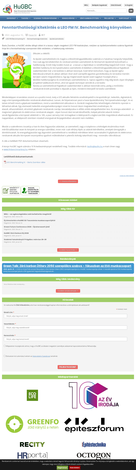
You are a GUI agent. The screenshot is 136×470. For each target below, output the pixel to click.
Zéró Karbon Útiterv (89, 18)
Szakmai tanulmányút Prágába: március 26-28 (25, 239)
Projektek (109, 18)
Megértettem (62, 468)
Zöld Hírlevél (116, 5)
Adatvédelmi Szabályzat (41, 356)
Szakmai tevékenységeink (45, 18)
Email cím (9, 312)
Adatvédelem (75, 468)
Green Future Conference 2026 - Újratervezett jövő (26, 227)
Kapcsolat (124, 18)
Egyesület (11, 18)
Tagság (24, 18)
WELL (86, 5)
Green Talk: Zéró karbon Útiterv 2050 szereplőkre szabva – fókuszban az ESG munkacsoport (67, 266)
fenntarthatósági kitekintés (37, 39)
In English (129, 5)
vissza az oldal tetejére (127, 176)
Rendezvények (68, 18)
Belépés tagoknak (99, 5)
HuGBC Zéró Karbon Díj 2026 (16, 233)
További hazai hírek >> (68, 250)
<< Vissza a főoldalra (68, 181)
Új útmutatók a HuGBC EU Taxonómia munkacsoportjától (29, 220)
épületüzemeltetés (57, 39)
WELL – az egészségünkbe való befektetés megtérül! (27, 214)
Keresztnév (10, 335)
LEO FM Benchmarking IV (15, 39)
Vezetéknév (10, 324)
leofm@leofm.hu (95, 146)
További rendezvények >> (68, 291)
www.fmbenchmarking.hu (16, 149)
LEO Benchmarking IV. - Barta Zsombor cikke (26, 162)
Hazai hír (33, 35)
